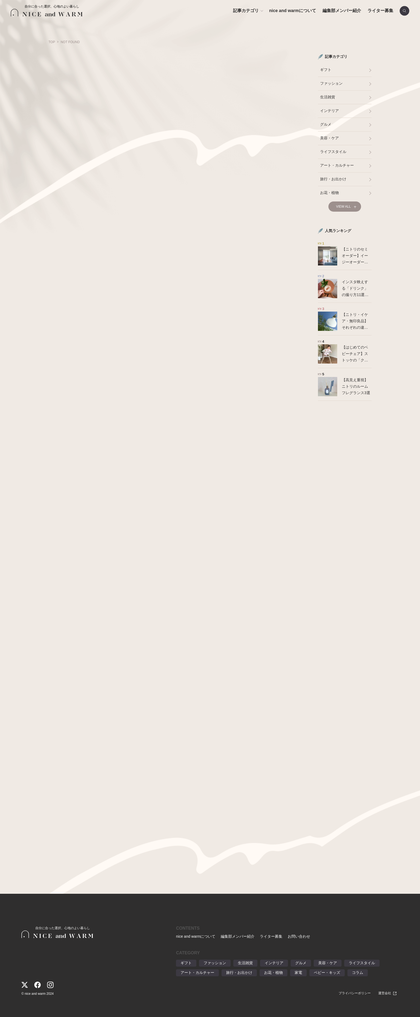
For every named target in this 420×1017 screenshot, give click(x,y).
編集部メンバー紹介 (341, 10)
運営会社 (384, 993)
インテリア (329, 111)
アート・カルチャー (337, 165)
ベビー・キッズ (327, 972)
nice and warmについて (292, 10)
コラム (357, 972)
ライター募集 (380, 10)
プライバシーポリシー (355, 993)
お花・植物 (329, 192)
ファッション (331, 83)
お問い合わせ (299, 936)
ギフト (325, 70)
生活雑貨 (327, 97)
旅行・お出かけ (333, 179)
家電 (298, 972)
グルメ (325, 124)
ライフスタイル (333, 151)
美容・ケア (329, 138)
